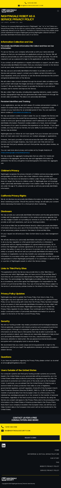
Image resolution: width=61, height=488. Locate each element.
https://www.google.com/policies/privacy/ (15, 152)
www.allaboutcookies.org (22, 112)
